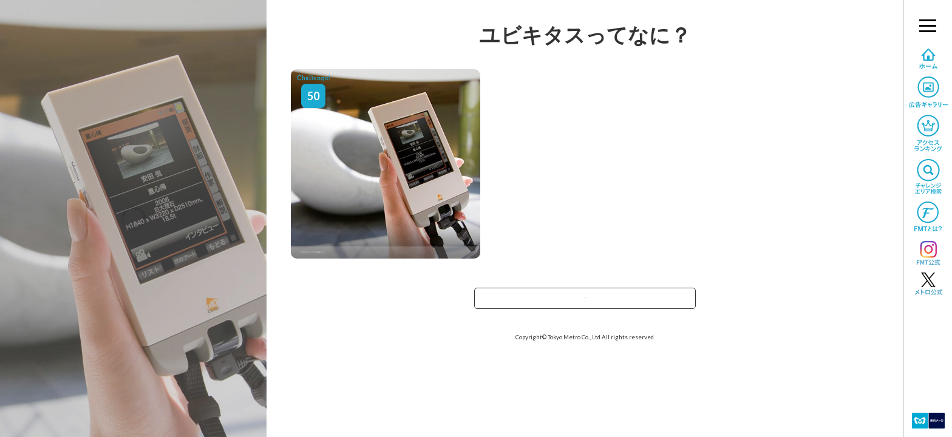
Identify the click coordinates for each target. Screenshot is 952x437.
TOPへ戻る (585, 302)
